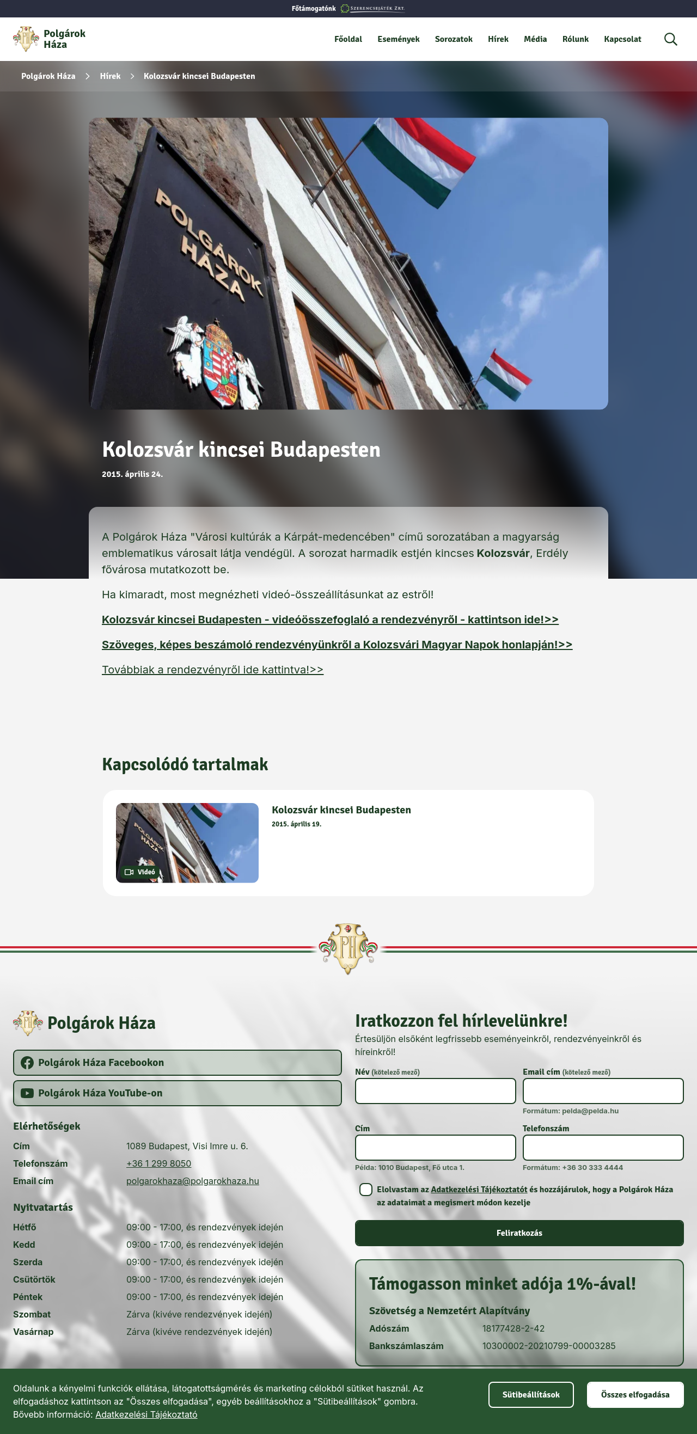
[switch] (519, 1196)
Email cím (567, 1072)
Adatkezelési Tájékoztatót (479, 1189)
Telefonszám (546, 1128)
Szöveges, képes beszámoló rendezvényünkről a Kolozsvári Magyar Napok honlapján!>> (337, 644)
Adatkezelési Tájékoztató (146, 1414)
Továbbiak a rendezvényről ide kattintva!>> (212, 669)
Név (387, 1072)
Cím (362, 1128)
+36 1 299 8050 (158, 1163)
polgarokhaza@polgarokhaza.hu (192, 1180)
